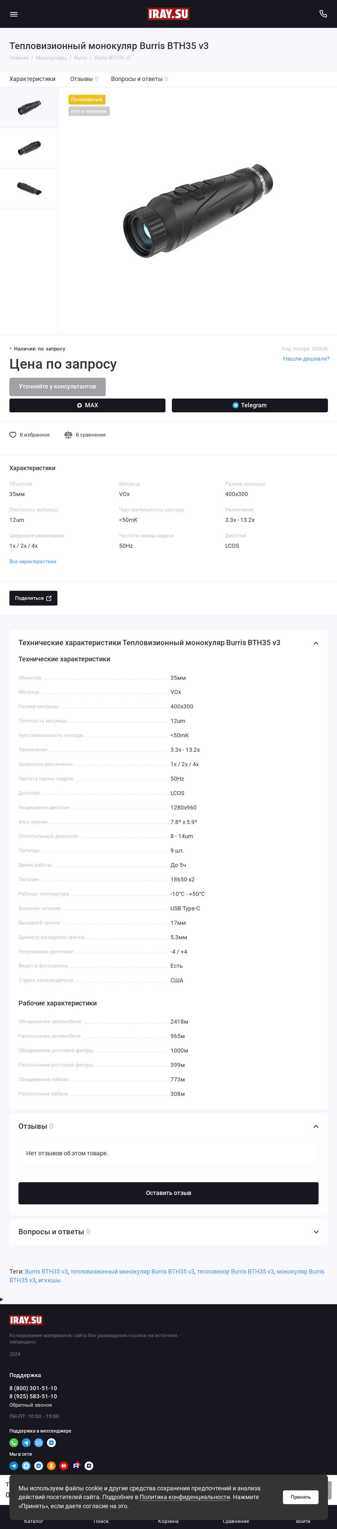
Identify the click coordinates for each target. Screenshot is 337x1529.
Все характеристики (32, 562)
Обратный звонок (30, 1405)
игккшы (49, 1280)
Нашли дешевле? (306, 359)
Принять (301, 1497)
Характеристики (32, 79)
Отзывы (84, 79)
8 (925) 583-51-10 (33, 1396)
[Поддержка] (323, 14)
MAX (87, 405)
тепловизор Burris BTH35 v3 (235, 1271)
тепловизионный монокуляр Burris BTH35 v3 (132, 1271)
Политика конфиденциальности (185, 1497)
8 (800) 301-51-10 (33, 1388)
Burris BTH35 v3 (46, 1271)
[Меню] (14, 14)
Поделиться (33, 598)
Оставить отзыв (168, 1193)
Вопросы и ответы (139, 79)
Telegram (250, 405)
